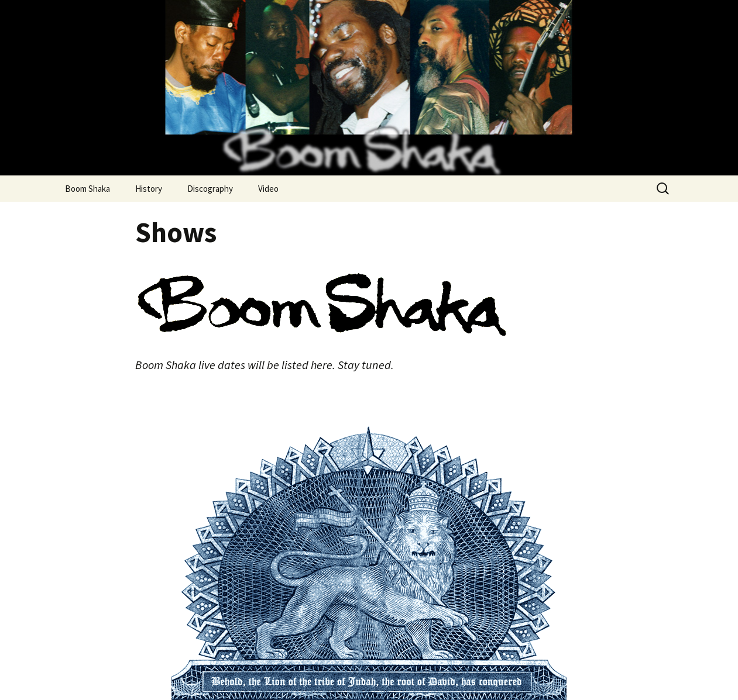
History (148, 188)
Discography (210, 188)
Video (268, 188)
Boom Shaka (87, 188)
